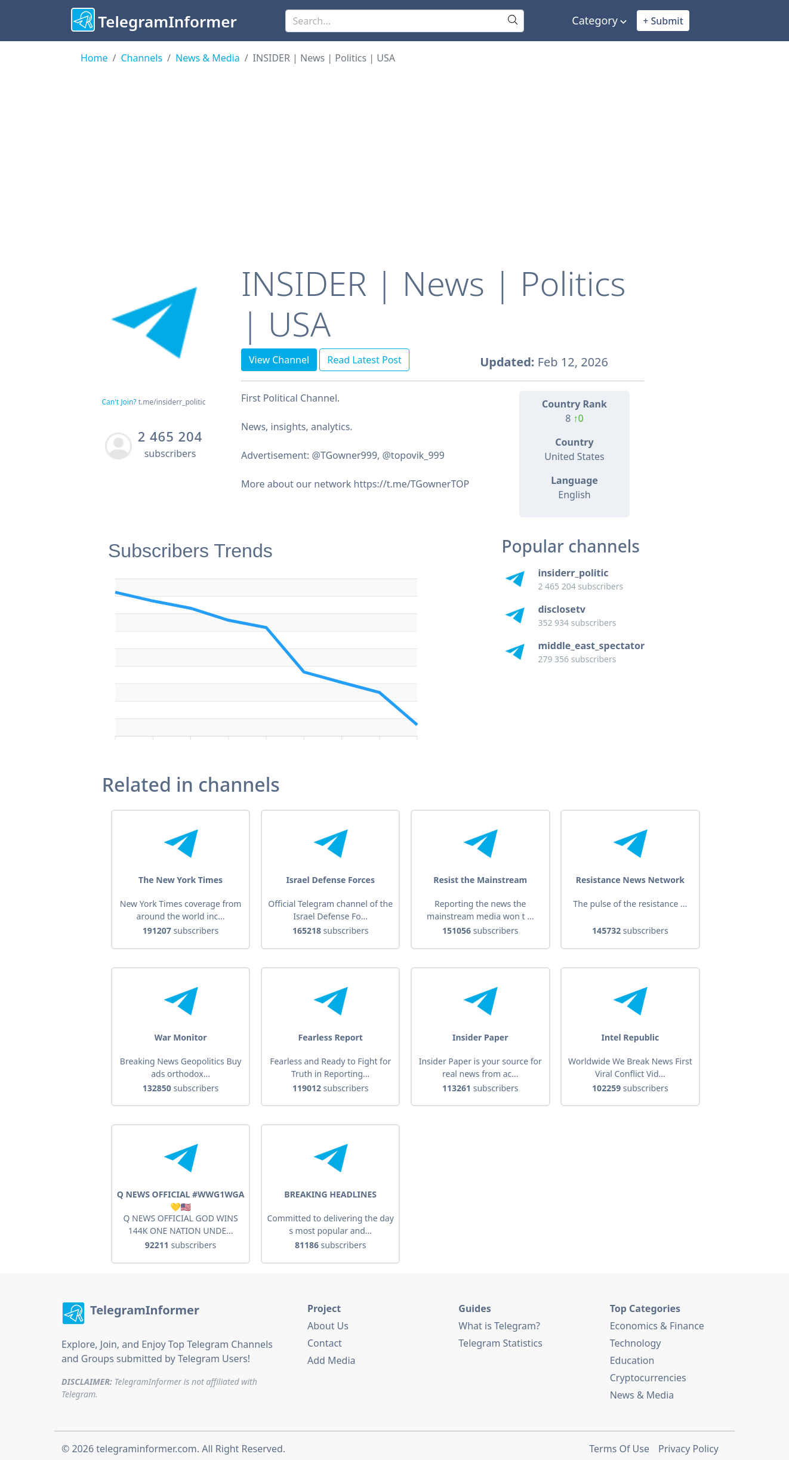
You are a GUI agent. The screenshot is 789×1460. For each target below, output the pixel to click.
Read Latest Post (364, 359)
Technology (635, 1336)
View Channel (279, 359)
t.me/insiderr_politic (172, 402)
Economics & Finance (657, 1319)
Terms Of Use (619, 1442)
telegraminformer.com (146, 1442)
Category (595, 20)
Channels (141, 57)
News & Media (207, 57)
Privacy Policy (688, 1442)
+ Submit (663, 20)
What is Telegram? (499, 1319)
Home (94, 57)
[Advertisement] (394, 154)
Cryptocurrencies (648, 1371)
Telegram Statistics (500, 1336)
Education (632, 1353)
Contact (324, 1336)
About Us (328, 1319)
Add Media (331, 1353)
